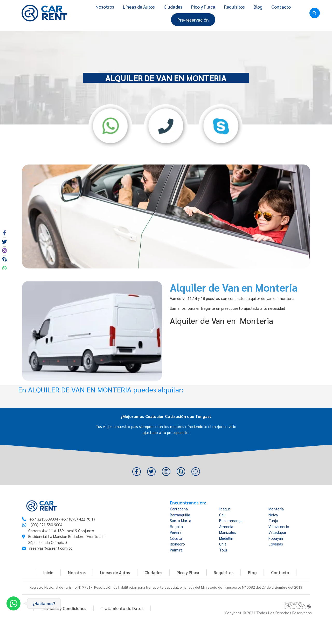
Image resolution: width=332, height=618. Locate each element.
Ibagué (225, 508)
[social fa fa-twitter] (4, 242)
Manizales (227, 532)
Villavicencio (278, 526)
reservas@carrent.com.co (51, 547)
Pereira (176, 532)
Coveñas (275, 543)
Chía (222, 543)
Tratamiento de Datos (122, 608)
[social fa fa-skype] (4, 259)
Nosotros (104, 7)
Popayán (275, 538)
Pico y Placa (203, 7)
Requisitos (234, 7)
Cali (222, 514)
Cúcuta (176, 538)
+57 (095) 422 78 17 (78, 518)
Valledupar (277, 532)
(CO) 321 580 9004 (46, 524)
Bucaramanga (231, 520)
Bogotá (176, 526)
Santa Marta (180, 520)
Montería (276, 508)
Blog (258, 7)
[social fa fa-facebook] (4, 233)
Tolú (223, 549)
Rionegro (177, 543)
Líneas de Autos (139, 7)
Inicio (48, 572)
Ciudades (173, 7)
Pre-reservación (193, 20)
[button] (32, 331)
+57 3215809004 (43, 518)
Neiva (273, 514)
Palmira (176, 549)
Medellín (226, 538)
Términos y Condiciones (63, 608)
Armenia (226, 526)
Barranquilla (180, 514)
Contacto (281, 7)
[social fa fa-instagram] (4, 250)
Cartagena (179, 508)
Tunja (273, 520)
